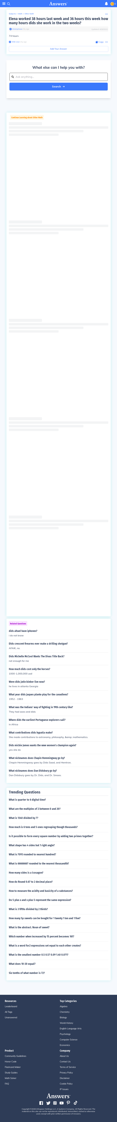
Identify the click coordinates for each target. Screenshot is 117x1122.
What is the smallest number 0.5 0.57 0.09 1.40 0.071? (38, 954)
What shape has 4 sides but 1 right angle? (32, 845)
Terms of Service (68, 1067)
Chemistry (65, 1012)
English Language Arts (70, 1028)
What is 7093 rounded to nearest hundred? (32, 854)
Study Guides (11, 1072)
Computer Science (68, 1039)
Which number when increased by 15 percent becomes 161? (41, 936)
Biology (63, 1017)
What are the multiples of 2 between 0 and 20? (35, 808)
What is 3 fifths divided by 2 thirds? (28, 909)
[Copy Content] (100, 42)
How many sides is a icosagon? (26, 872)
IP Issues (64, 1089)
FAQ (7, 1083)
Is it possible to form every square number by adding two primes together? (51, 836)
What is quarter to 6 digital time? (27, 799)
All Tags (8, 1012)
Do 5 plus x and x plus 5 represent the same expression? (40, 900)
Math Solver (10, 1078)
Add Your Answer (58, 49)
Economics (65, 1045)
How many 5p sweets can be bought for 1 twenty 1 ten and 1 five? (44, 918)
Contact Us (65, 1061)
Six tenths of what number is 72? (27, 973)
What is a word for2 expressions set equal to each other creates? (45, 945)
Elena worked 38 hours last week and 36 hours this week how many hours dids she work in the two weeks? (58, 20)
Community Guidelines (15, 1056)
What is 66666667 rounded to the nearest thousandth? (39, 863)
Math (20, 14)
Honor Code (10, 1061)
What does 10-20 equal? (22, 963)
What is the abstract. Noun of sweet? (29, 927)
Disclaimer (65, 1078)
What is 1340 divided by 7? (23, 818)
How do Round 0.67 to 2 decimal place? (31, 881)
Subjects (12, 14)
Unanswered (11, 1017)
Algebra (63, 1006)
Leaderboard (11, 1006)
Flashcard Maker (13, 1067)
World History (66, 1023)
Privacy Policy (66, 1072)
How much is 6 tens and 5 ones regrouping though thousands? (43, 827)
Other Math (29, 14)
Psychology (65, 1034)
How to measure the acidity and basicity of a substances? (41, 891)
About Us (64, 1056)
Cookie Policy (66, 1083)
